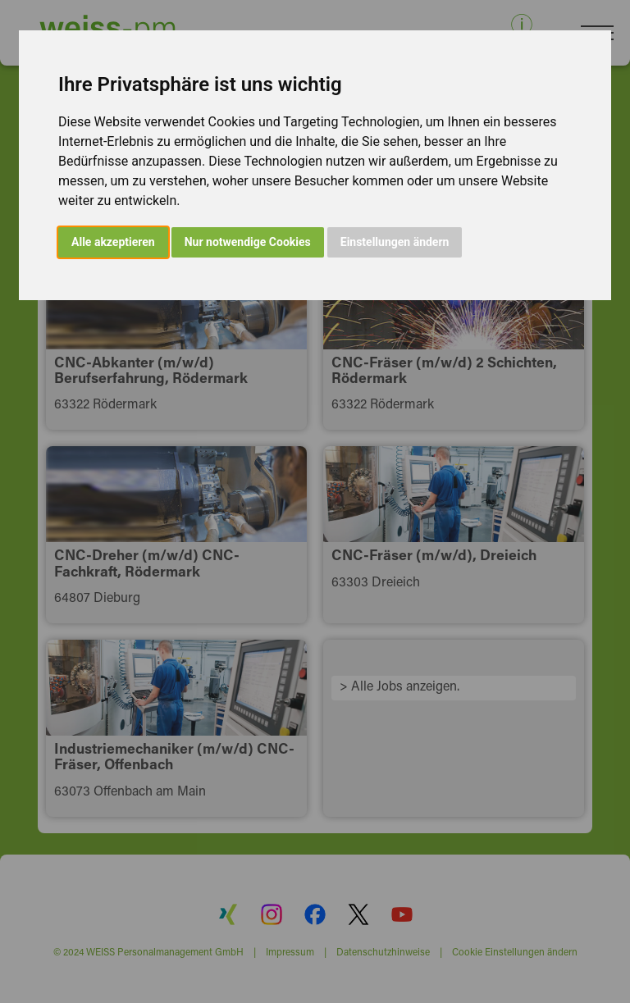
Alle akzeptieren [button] (113, 241)
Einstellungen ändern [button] (395, 241)
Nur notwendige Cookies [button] (248, 241)
